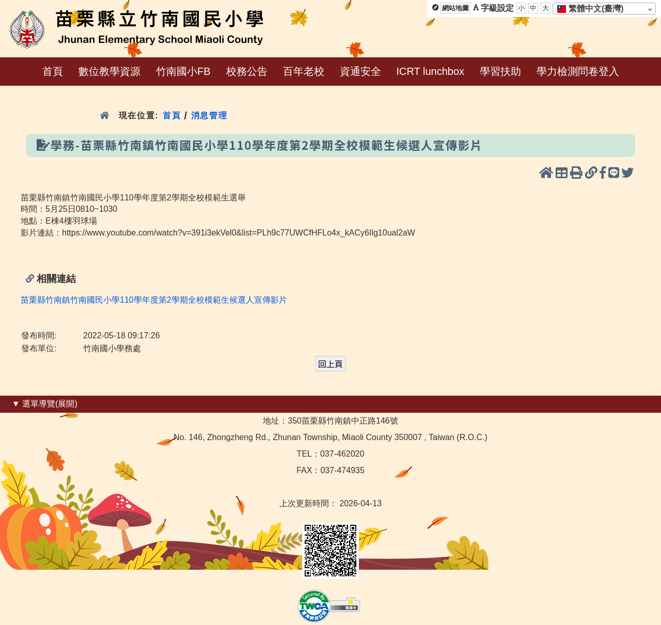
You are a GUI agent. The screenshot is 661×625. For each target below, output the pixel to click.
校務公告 (246, 71)
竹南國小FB (183, 71)
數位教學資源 (109, 71)
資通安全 (360, 71)
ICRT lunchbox (431, 71)
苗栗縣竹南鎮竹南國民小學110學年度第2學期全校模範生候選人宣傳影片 (154, 299)
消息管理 (209, 115)
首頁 (52, 71)
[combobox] (604, 8)
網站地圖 (455, 8)
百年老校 (303, 71)
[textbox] (593, 9)
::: (6, 403)
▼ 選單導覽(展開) (44, 403)
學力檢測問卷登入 (578, 71)
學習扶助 (500, 71)
